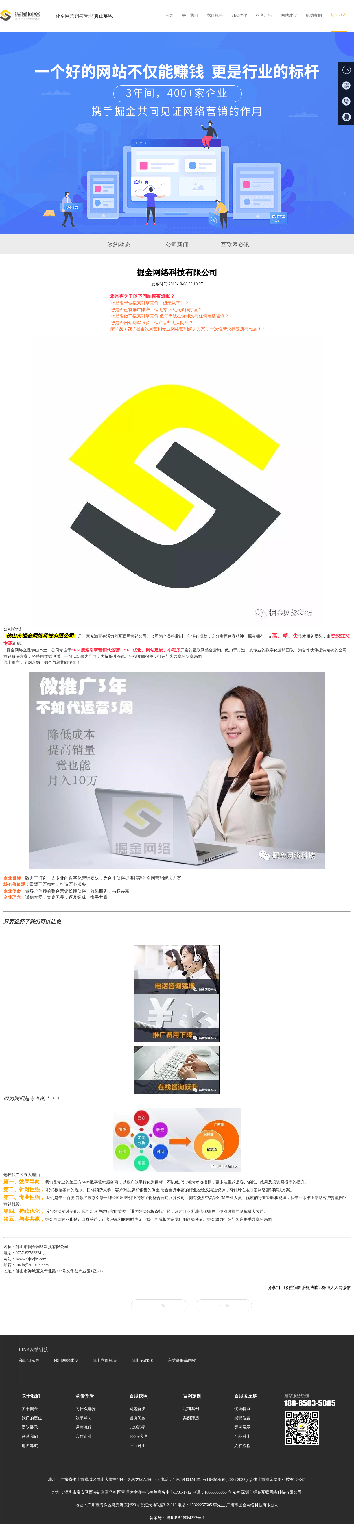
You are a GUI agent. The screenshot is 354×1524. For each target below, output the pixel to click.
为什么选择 (85, 1409)
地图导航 (30, 1446)
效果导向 (83, 1418)
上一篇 (159, 1305)
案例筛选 (191, 1418)
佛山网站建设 (66, 1360)
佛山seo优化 (142, 1360)
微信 (346, 1287)
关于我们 (31, 1396)
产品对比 (242, 1436)
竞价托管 (84, 1396)
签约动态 (118, 244)
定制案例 (191, 1409)
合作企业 (83, 1436)
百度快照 (138, 1396)
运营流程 (83, 1427)
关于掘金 (30, 1409)
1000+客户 (138, 1436)
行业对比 (137, 1446)
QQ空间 (291, 1287)
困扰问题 (137, 1418)
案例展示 (242, 1427)
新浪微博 (306, 1287)
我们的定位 (32, 1418)
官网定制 (192, 1396)
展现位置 (242, 1418)
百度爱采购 (245, 1396)
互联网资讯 (235, 244)
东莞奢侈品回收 (182, 1360)
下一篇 (224, 1305)
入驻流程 (242, 1446)
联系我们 (30, 1436)
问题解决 (137, 1409)
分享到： (276, 1287)
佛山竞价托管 (105, 1360)
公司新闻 (177, 244)
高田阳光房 (29, 1360)
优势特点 (242, 1409)
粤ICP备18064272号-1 (185, 1518)
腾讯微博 (322, 1287)
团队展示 (30, 1427)
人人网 (336, 1287)
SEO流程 (137, 1427)
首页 (169, 15)
